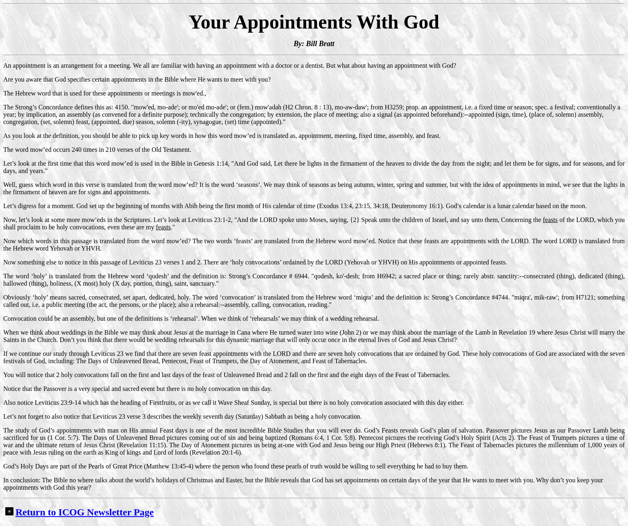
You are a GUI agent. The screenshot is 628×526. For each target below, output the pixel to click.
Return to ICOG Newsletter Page (79, 512)
